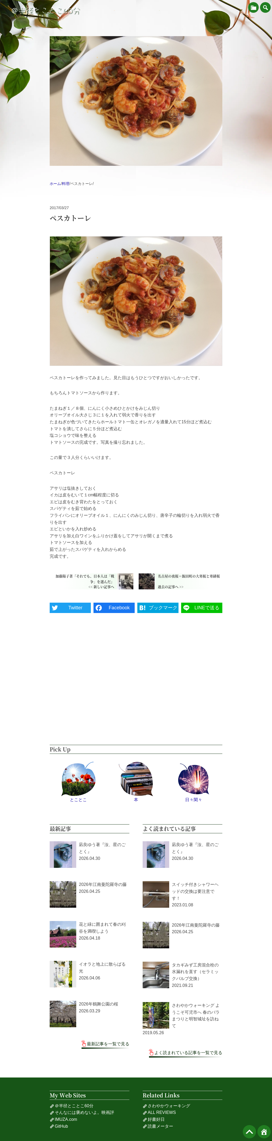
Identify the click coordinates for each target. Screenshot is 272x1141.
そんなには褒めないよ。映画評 (82, 1112)
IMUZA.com (63, 1119)
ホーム (55, 183)
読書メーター (158, 1126)
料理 (65, 183)
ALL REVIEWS (159, 1112)
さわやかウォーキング (166, 1106)
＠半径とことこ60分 (45, 10)
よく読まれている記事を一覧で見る (188, 1052)
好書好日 (154, 1119)
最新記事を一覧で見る (108, 1044)
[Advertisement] (136, 686)
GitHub (59, 1126)
